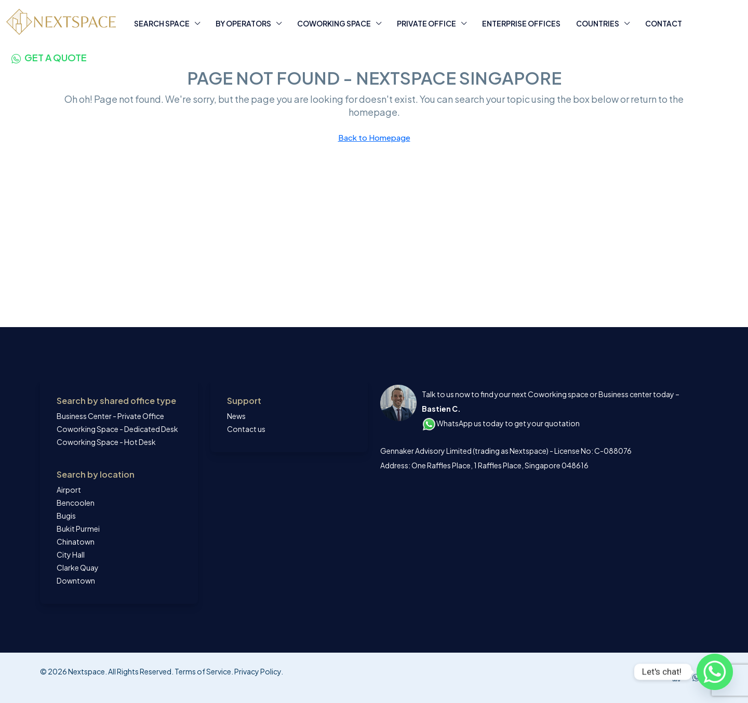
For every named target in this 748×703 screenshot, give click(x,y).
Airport (69, 489)
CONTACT (663, 23)
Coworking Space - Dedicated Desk (117, 429)
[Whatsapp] (715, 672)
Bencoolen (76, 502)
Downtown (76, 580)
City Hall (71, 554)
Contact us (246, 429)
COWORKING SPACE (334, 23)
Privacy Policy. (258, 671)
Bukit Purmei (78, 528)
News (236, 416)
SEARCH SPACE (162, 23)
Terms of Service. (204, 671)
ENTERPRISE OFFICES (521, 23)
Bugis (66, 515)
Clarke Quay (78, 567)
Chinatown (76, 541)
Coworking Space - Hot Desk (106, 442)
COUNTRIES (597, 23)
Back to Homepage (374, 137)
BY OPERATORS (243, 23)
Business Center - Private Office (110, 416)
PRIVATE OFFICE (426, 23)
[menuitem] (49, 57)
